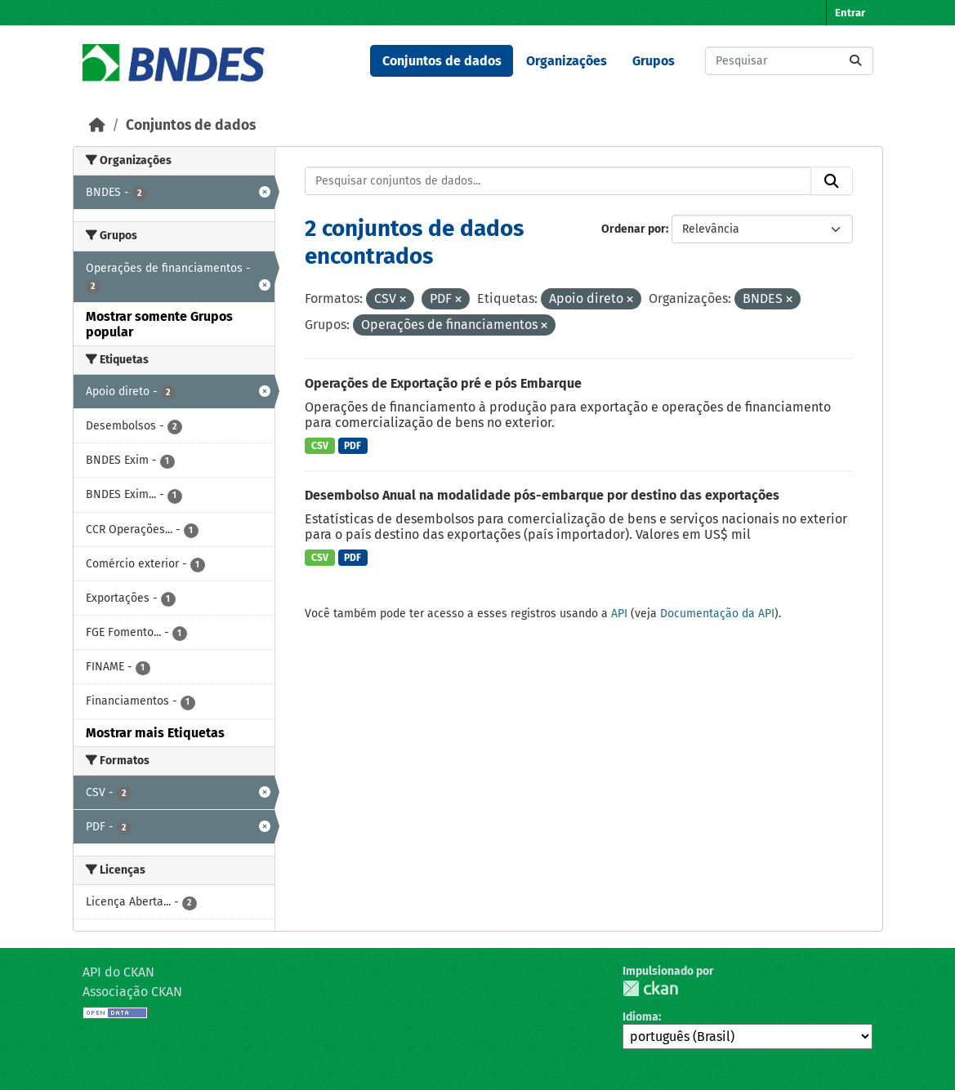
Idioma (640, 1017)
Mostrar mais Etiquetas (155, 733)
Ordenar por (633, 229)
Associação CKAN (132, 991)
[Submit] (855, 61)
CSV (319, 446)
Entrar (850, 13)
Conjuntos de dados (442, 61)
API (619, 614)
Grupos (653, 61)
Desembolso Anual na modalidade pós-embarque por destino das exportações (542, 495)
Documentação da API (717, 614)
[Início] (97, 125)
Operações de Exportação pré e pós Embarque (443, 383)
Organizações (566, 61)
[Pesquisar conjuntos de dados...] (789, 61)
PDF (352, 446)
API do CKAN (118, 972)
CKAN (650, 988)
